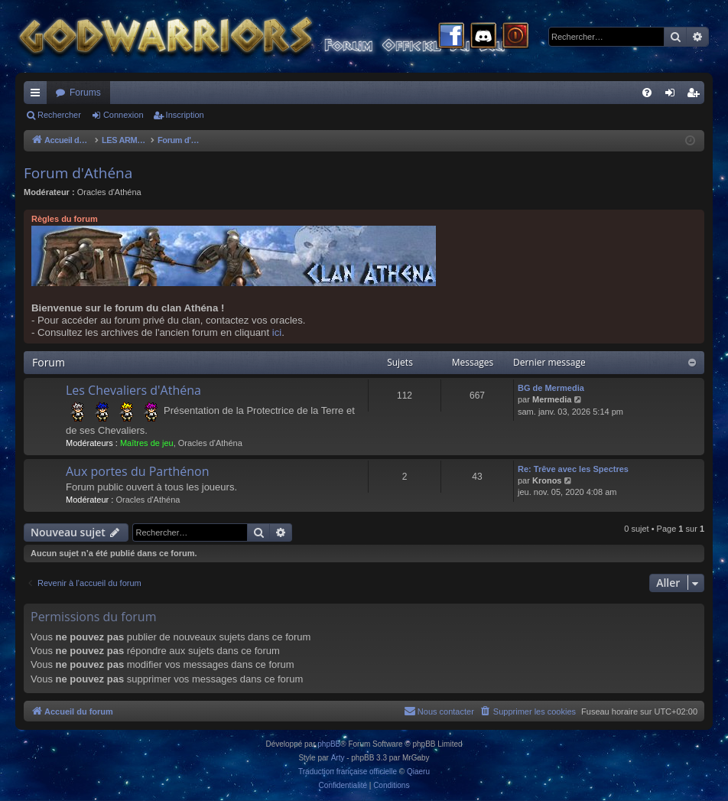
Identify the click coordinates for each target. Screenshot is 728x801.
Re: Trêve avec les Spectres (573, 469)
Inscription (185, 114)
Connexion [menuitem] (673, 95)
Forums (85, 92)
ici (276, 332)
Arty (338, 758)
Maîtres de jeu (147, 443)
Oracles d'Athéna (109, 192)
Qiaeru (418, 771)
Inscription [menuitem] (696, 95)
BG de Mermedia (551, 387)
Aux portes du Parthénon (137, 471)
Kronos (547, 480)
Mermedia (551, 399)
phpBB (328, 744)
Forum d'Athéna (78, 173)
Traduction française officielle (347, 771)
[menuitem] (646, 92)
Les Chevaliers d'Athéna (133, 390)
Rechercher (59, 114)
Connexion (123, 114)
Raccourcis (38, 95)
